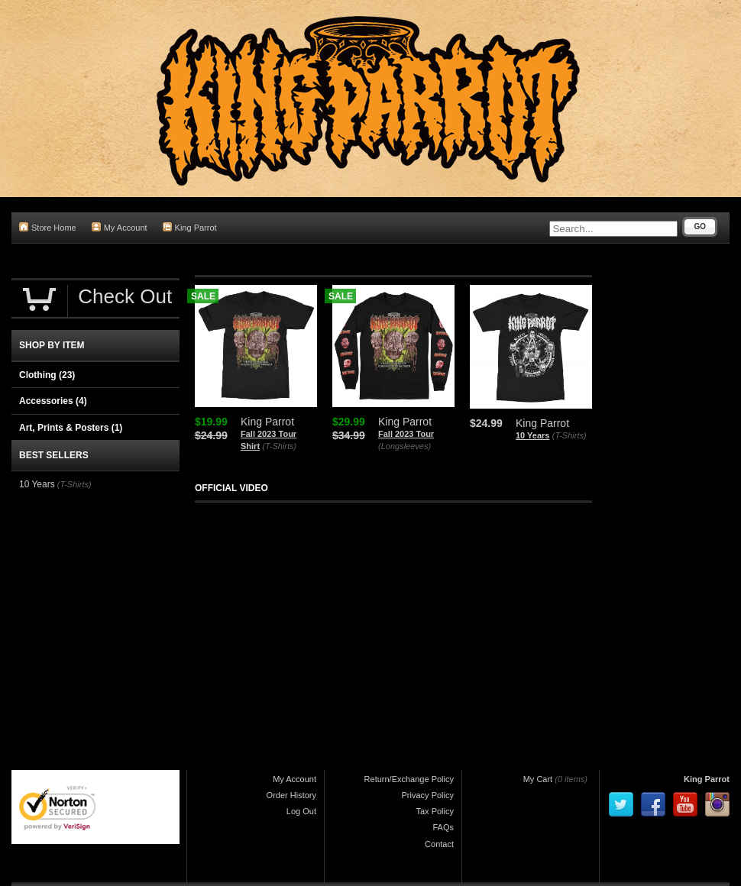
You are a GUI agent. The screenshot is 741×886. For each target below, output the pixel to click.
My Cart (538, 779)
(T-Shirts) (279, 446)
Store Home (47, 227)
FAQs (443, 827)
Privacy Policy (428, 795)
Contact (439, 844)
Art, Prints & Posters (70, 427)
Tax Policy (435, 811)
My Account (119, 227)
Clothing (47, 375)
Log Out (301, 811)
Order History (291, 795)
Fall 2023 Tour (406, 433)
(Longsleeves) (404, 446)
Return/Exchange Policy (409, 779)
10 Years (532, 435)
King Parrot (190, 227)
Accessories (53, 401)
